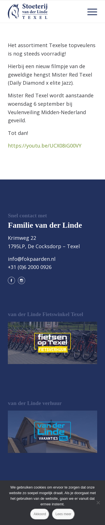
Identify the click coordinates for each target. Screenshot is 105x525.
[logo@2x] (43, 11)
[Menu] (89, 11)
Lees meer (63, 514)
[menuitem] (89, 11)
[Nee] (98, 502)
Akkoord (40, 514)
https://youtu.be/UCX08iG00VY (44, 145)
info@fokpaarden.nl (31, 258)
